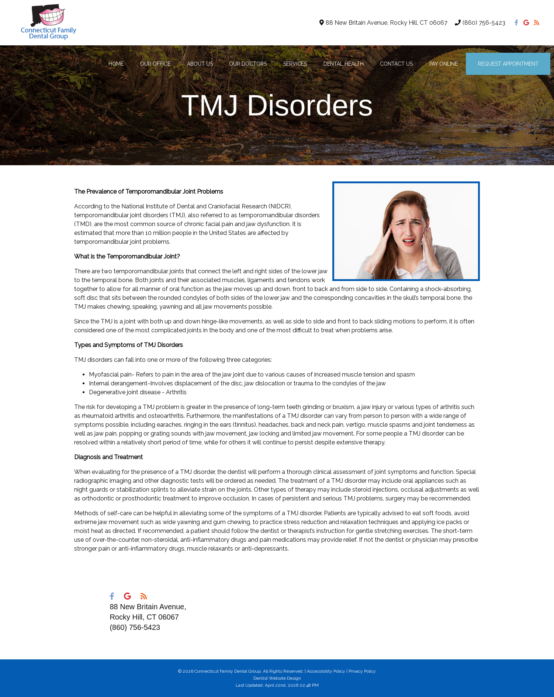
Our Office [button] (155, 64)
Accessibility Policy (326, 671)
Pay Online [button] (443, 64)
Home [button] (116, 64)
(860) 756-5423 (484, 22)
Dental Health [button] (343, 64)
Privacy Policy (362, 671)
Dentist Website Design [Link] (277, 678)
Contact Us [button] (396, 64)
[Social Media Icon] (517, 22)
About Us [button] (200, 64)
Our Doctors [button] (248, 64)
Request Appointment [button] (508, 64)
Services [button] (295, 64)
